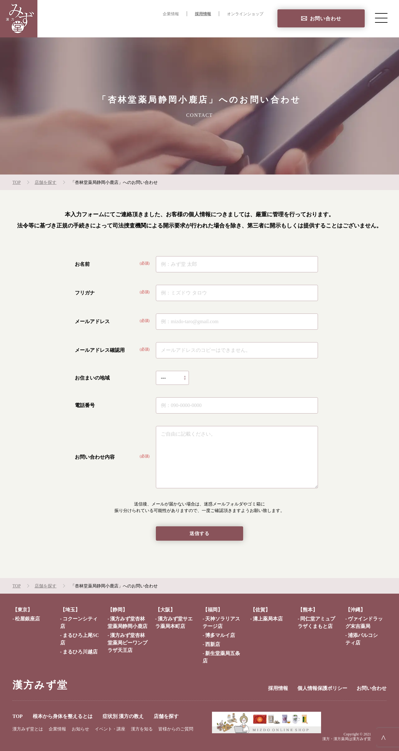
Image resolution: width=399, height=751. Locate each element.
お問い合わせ (325, 18)
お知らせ (80, 729)
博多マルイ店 (220, 635)
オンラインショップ (245, 14)
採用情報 (203, 14)
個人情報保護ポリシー (322, 688)
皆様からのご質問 (175, 729)
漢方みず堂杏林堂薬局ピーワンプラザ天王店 (127, 643)
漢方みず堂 (40, 685)
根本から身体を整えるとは (145, 26)
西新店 (212, 644)
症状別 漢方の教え (207, 26)
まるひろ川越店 (80, 652)
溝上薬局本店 (268, 619)
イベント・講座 (110, 729)
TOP (99, 26)
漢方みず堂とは (27, 729)
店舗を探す (251, 26)
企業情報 (171, 14)
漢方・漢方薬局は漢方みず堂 (346, 739)
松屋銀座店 (27, 619)
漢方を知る (142, 729)
